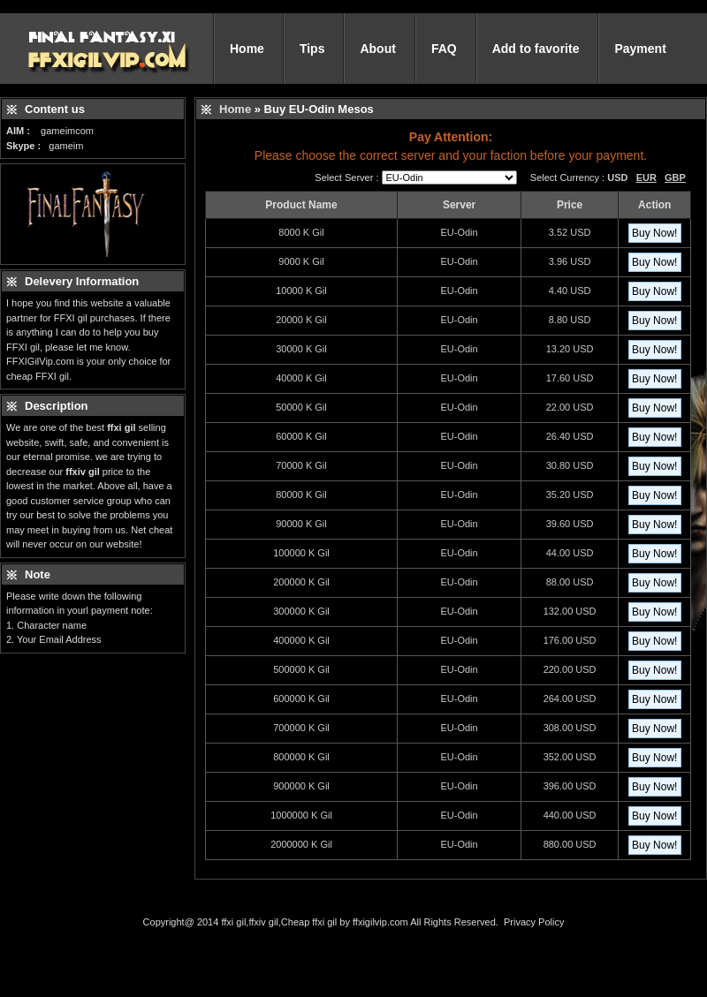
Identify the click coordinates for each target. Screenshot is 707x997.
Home (247, 49)
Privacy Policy (534, 922)
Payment (639, 49)
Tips (312, 49)
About (377, 49)
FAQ (444, 49)
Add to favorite (536, 49)
